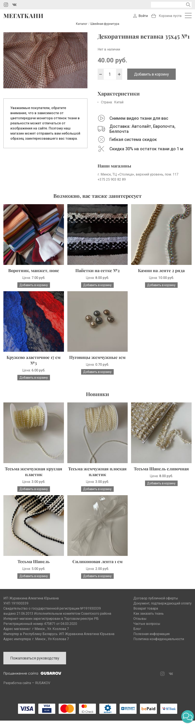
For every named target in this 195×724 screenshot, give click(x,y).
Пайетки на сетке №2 (97, 274)
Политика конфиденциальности (158, 642)
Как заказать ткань (148, 617)
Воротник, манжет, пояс (33, 274)
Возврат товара (145, 612)
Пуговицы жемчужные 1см (97, 360)
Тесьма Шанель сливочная (161, 472)
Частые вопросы (146, 627)
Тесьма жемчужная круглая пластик (33, 475)
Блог (137, 632)
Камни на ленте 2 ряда (161, 274)
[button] (187, 716)
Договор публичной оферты (155, 602)
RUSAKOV (42, 686)
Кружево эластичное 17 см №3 (34, 363)
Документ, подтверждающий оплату (162, 607)
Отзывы (140, 622)
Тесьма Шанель (34, 565)
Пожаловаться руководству (34, 661)
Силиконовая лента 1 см (97, 565)
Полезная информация (151, 637)
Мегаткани (23, 17)
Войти (143, 17)
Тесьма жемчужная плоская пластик (97, 475)
